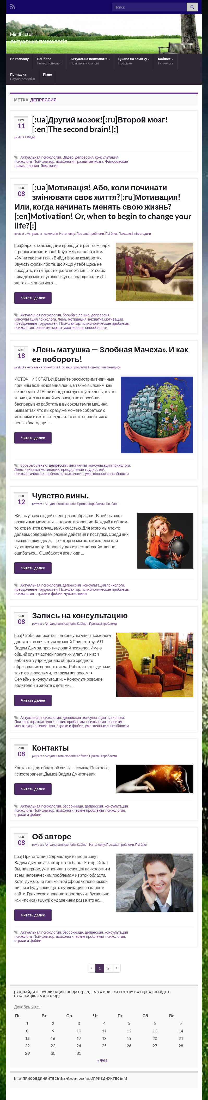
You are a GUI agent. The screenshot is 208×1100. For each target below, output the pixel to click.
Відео (31, 137)
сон (52, 726)
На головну (19, 59)
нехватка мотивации (105, 319)
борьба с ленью (76, 315)
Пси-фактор (43, 161)
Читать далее (33, 298)
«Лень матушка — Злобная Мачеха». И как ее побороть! (110, 353)
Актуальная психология (40, 157)
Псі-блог (50, 61)
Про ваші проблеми (90, 234)
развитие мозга (90, 161)
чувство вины (75, 593)
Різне (47, 74)
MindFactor (30, 33)
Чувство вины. (60, 495)
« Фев (102, 1060)
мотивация (77, 319)
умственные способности (85, 327)
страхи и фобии (48, 593)
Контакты (50, 747)
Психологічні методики (135, 234)
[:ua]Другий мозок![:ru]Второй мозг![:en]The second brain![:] (100, 124)
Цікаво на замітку (134, 61)
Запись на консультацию (80, 615)
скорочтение (36, 726)
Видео (68, 157)
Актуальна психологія (90, 61)
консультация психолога (35, 319)
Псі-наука (22, 76)
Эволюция (49, 165)
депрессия (84, 157)
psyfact (19, 137)
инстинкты (78, 465)
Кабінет (165, 61)
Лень (62, 319)
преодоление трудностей (36, 323)
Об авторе (51, 836)
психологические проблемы (106, 323)
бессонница (73, 806)
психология (66, 161)
